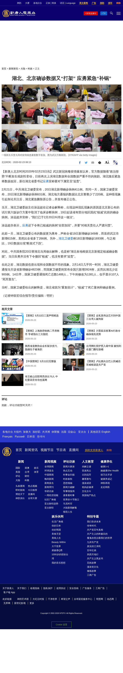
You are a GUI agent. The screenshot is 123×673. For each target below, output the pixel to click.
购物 (118, 3)
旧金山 (72, 431)
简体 (54, 3)
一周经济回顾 (51, 495)
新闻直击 (49, 483)
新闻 (21, 461)
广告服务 (87, 588)
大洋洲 (46, 431)
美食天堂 (56, 534)
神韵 (19, 3)
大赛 (27, 3)
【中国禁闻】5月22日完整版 (40, 361)
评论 (18, 476)
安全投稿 (74, 588)
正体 (48, 3)
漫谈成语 (86, 483)
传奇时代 (91, 525)
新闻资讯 (13, 68)
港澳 (27, 468)
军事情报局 (69, 491)
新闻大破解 (69, 487)
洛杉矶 (36, 431)
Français (7, 436)
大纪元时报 (38, 599)
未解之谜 (86, 466)
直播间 (74, 450)
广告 (94, 3)
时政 (30, 68)
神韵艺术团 (23, 599)
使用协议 (61, 588)
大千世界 (56, 546)
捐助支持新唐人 (94, 450)
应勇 (46, 181)
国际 (18, 468)
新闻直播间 (91, 13)
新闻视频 (50, 461)
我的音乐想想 (58, 562)
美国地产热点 (89, 495)
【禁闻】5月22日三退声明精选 (42, 315)
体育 (36, 472)
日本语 (31, 436)
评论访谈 (69, 461)
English (106, 431)
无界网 (6, 603)
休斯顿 (55, 431)
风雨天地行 (92, 554)
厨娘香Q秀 (57, 550)
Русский (20, 436)
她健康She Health (110, 470)
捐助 (102, 3)
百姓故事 (91, 562)
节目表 (61, 450)
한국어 (41, 436)
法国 (63, 431)
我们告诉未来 (94, 521)
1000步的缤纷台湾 (60, 556)
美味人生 (56, 538)
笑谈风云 (86, 470)
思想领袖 (67, 483)
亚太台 (82, 431)
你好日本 (56, 525)
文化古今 (86, 491)
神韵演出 (20, 498)
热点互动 (67, 470)
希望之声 (65, 599)
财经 (27, 476)
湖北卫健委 (66, 238)
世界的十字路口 (71, 499)
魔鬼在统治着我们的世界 (99, 538)
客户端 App (9, 592)
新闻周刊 (49, 487)
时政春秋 (67, 479)
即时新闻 (20, 490)
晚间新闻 (49, 479)
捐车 (110, 3)
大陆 (23, 68)
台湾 (27, 472)
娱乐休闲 (57, 516)
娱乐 (36, 468)
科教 (27, 480)
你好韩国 (56, 529)
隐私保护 (48, 588)
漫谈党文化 (92, 567)
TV (104, 13)
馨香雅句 (86, 479)
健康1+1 (105, 466)
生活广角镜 (57, 521)
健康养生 (106, 461)
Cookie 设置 (61, 624)
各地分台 (37, 3)
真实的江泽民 (94, 546)
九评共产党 (92, 542)
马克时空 (67, 503)
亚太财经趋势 (51, 503)
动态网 (110, 599)
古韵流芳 (86, 474)
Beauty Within (59, 542)
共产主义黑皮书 (95, 558)
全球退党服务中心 (83, 599)
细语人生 (67, 511)
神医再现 (105, 483)
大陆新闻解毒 (70, 507)
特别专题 (93, 516)
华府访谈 (49, 491)
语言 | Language (67, 3)
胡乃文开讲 (106, 474)
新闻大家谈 (69, 466)
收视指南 (34, 588)
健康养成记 (106, 479)
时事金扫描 (69, 474)
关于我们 (21, 588)
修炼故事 (91, 571)
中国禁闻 (49, 474)
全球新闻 (49, 466)
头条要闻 (20, 486)
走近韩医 (105, 487)
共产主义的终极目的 (97, 534)
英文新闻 (83, 3)
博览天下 (20, 494)
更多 (32, 603)
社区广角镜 (50, 499)
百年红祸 (91, 550)
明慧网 (99, 599)
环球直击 (49, 470)
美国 (18, 472)
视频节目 (47, 450)
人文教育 (88, 461)
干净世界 (52, 599)
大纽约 (17, 431)
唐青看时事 (69, 495)
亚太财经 (49, 507)
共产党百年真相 (95, 529)
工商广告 (91, 575)
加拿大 (27, 431)
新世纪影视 (20, 603)
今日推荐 (32, 490)
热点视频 (32, 486)
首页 (4, 68)
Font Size (107, 162)
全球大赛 (32, 498)
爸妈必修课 (87, 487)
